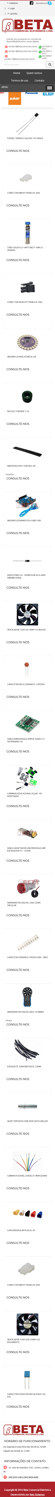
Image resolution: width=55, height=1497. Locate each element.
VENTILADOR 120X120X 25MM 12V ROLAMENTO (23, 1340)
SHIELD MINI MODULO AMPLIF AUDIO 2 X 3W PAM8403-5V (25, 740)
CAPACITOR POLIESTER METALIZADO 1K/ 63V (26, 1395)
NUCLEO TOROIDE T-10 (18, 411)
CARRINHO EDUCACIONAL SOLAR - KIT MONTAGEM (24, 794)
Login (11, 8)
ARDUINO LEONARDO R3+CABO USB (24, 520)
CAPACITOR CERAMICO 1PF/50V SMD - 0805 (27, 957)
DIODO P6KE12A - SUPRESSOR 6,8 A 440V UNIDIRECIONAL (26, 576)
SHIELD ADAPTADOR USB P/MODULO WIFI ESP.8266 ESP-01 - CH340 (26, 849)
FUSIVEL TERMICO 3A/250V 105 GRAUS (25, 138)
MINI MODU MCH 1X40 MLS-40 (21, 466)
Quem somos (34, 72)
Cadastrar (12, 3)
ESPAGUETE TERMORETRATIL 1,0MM (24, 1066)
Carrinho (12, 14)
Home (16, 72)
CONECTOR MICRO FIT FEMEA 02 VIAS (24, 302)
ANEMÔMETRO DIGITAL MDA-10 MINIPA (25, 1012)
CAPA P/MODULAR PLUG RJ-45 (21, 1230)
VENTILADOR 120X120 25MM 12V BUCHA (26, 630)
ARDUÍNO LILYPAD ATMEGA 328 (21, 357)
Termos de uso (19, 80)
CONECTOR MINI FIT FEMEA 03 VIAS (23, 1285)
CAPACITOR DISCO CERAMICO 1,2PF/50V (26, 684)
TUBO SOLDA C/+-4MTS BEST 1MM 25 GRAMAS (25, 248)
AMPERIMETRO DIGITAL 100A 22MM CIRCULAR (23, 904)
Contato (39, 80)
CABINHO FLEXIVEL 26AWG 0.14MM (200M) (27, 1176)
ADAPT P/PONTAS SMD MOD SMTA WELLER (27, 1121)
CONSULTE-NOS (17, 150)
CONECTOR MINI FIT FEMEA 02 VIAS (23, 193)
